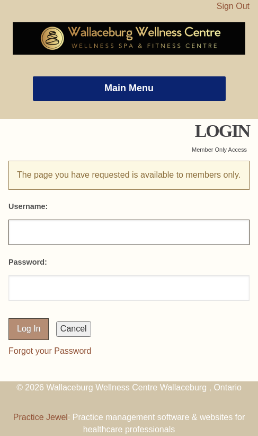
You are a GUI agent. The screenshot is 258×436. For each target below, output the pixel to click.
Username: (28, 206)
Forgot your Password (50, 350)
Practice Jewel (40, 417)
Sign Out (233, 6)
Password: (27, 262)
